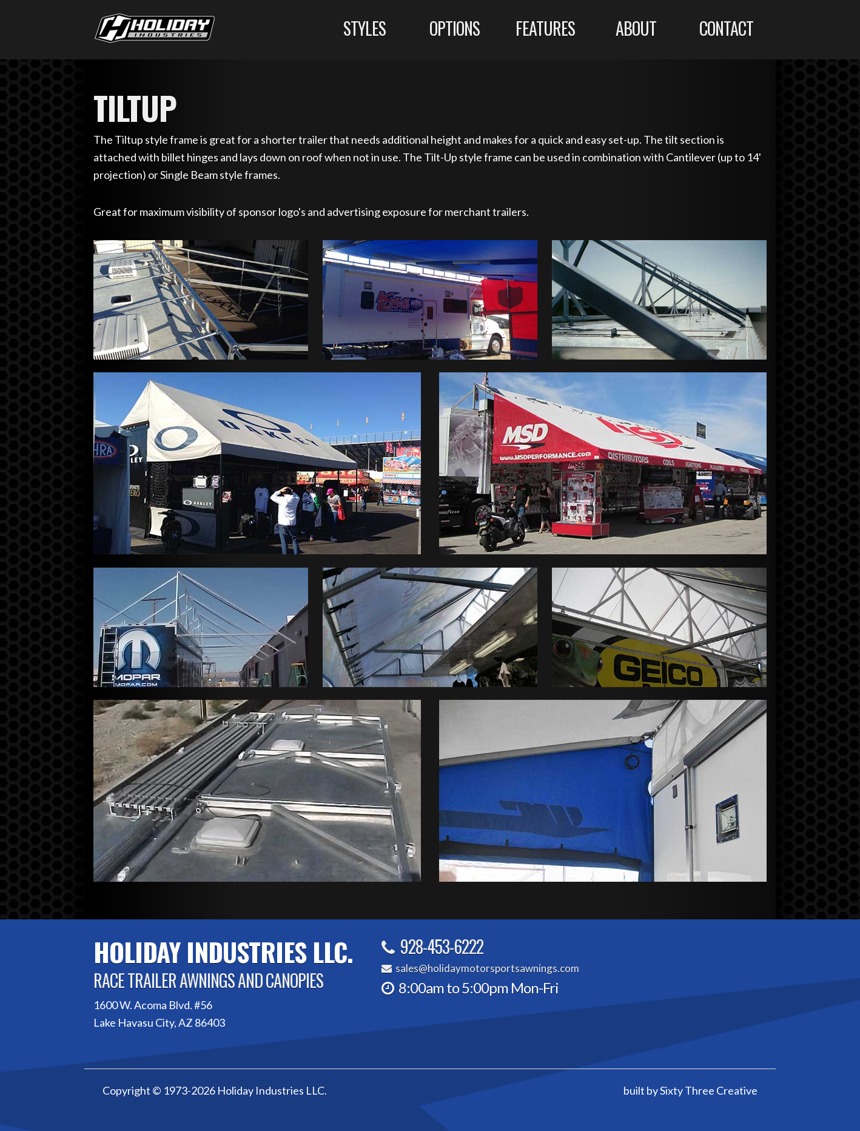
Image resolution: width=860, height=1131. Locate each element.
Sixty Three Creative (709, 1090)
